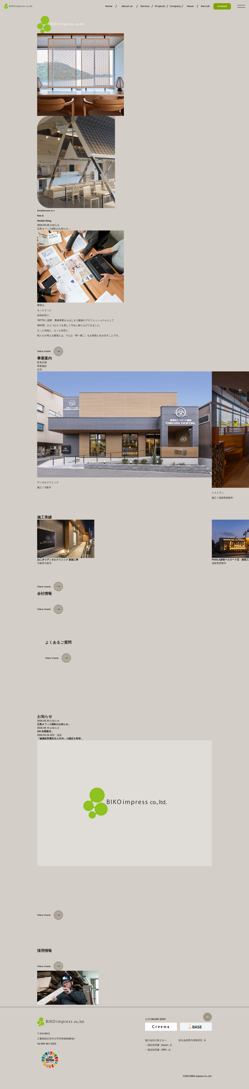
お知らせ (190, 6)
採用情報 (205, 6)
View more (44, 351)
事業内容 (145, 6)
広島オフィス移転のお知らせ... (53, 228)
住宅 (39, 369)
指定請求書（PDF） (158, 1049)
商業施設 (42, 366)
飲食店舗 (42, 362)
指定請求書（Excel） (159, 1045)
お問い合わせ (222, 6)
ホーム (108, 6)
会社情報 (175, 6)
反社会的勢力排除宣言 (190, 1040)
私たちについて (127, 6)
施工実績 (160, 6)
